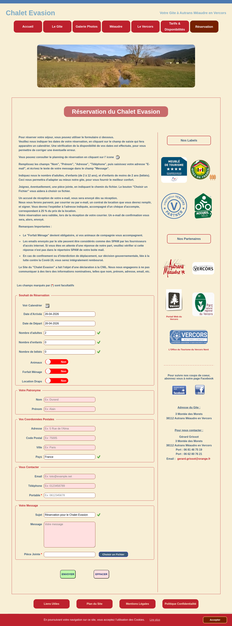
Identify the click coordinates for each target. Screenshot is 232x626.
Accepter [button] (215, 619)
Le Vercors (145, 26)
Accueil (27, 26)
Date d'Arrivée (33, 314)
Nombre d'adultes (30, 332)
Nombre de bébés (30, 351)
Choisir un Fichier (113, 554)
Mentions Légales (137, 603)
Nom (39, 399)
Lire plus (155, 619)
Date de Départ (32, 323)
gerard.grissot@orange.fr (194, 458)
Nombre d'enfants (30, 342)
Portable (35, 495)
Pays (39, 456)
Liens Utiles (51, 603)
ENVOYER (68, 574)
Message (36, 524)
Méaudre (116, 26)
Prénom (37, 409)
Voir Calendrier (32, 305)
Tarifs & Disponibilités (175, 26)
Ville (39, 447)
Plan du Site (94, 603)
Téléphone (35, 485)
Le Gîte (57, 26)
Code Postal (34, 438)
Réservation (204, 26)
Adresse (36, 428)
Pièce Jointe (33, 554)
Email (38, 476)
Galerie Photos (86, 26)
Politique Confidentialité (180, 603)
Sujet (38, 514)
